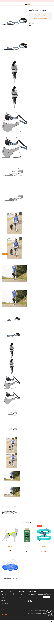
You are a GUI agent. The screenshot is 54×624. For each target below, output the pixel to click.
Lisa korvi (10, 546)
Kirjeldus (27, 502)
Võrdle (30, 28)
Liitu (46, 596)
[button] (13, 622)
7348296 (3, 616)
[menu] (1, 3)
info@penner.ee (4, 614)
